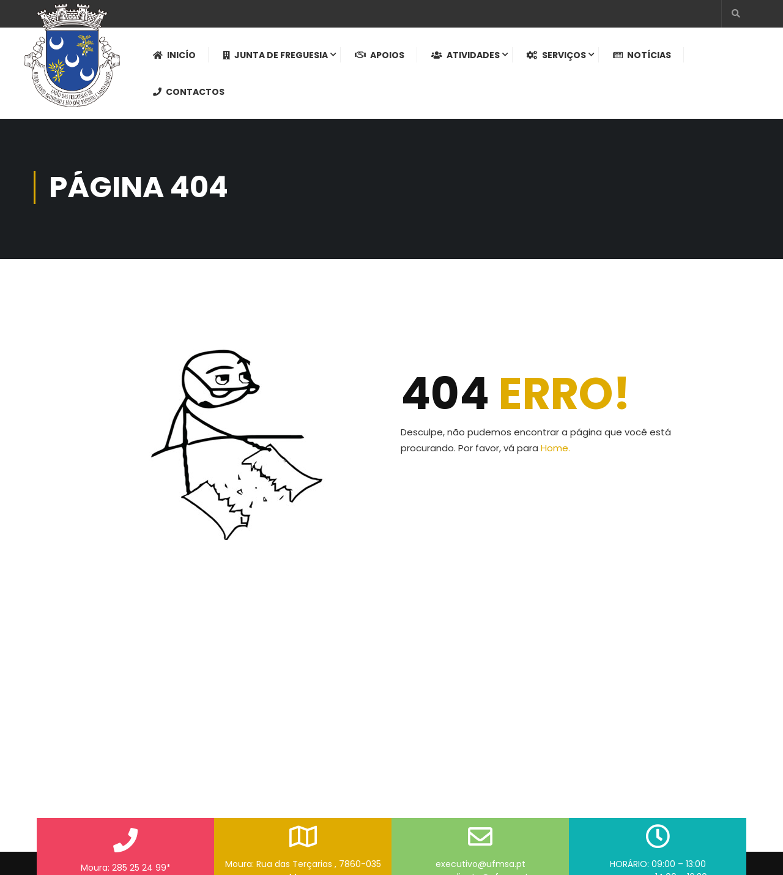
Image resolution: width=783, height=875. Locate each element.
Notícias (642, 56)
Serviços (556, 56)
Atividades (465, 56)
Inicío (174, 56)
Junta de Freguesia (275, 56)
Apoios (379, 56)
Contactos (189, 92)
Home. (555, 451)
